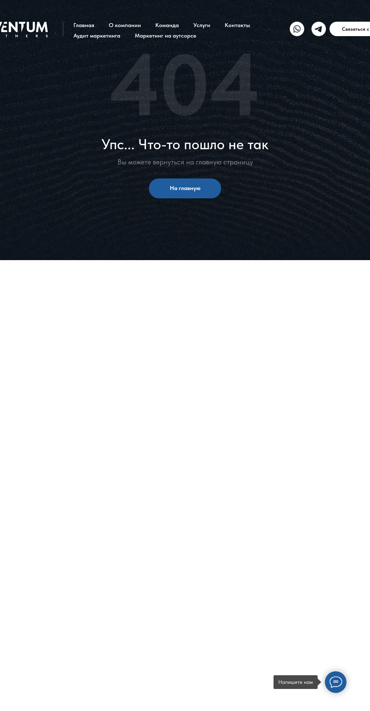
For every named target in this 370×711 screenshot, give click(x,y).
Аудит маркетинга (96, 35)
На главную (185, 188)
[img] (297, 29)
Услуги (201, 25)
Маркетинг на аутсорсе (165, 35)
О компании (125, 25)
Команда (167, 25)
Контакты (237, 25)
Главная (83, 25)
